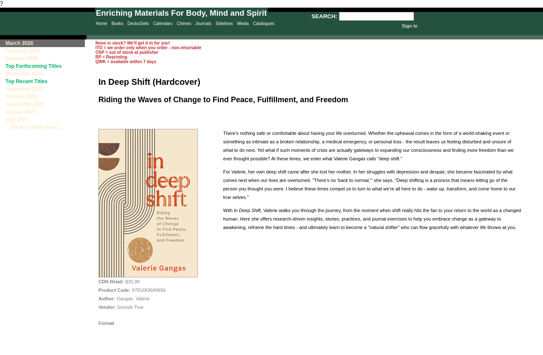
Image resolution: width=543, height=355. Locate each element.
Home (101, 23)
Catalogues (263, 23)
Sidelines (224, 23)
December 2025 (24, 74)
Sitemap (264, 351)
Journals (204, 23)
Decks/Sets (138, 23)
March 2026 (19, 43)
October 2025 (22, 97)
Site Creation (528, 351)
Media (243, 23)
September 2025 (25, 104)
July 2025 (17, 120)
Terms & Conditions (343, 351)
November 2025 (24, 89)
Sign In (409, 25)
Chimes (184, 23)
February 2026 (23, 51)
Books (117, 23)
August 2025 (21, 112)
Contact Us (301, 351)
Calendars (163, 23)
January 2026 (22, 58)
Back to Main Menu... (34, 127)
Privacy (229, 351)
